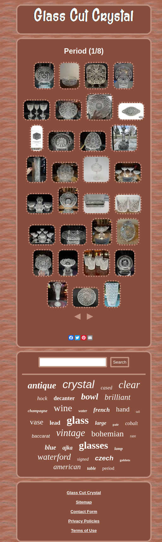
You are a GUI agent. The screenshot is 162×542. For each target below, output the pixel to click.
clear (129, 384)
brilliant (117, 397)
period (108, 468)
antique (42, 385)
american (67, 467)
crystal (78, 384)
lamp (118, 448)
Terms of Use (84, 530)
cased (106, 387)
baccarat (41, 436)
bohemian (107, 433)
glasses (93, 445)
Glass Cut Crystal (84, 492)
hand (122, 409)
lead (55, 422)
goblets (125, 460)
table (91, 468)
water (82, 411)
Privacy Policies (83, 521)
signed (83, 459)
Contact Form (83, 511)
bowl (89, 396)
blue (50, 447)
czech (104, 458)
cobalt (131, 423)
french (101, 409)
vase (37, 422)
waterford (54, 457)
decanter (64, 398)
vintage (70, 432)
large (100, 423)
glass (78, 420)
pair (116, 424)
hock (42, 398)
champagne (37, 410)
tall (138, 411)
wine (63, 408)
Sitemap (84, 502)
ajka (68, 448)
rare (133, 436)
